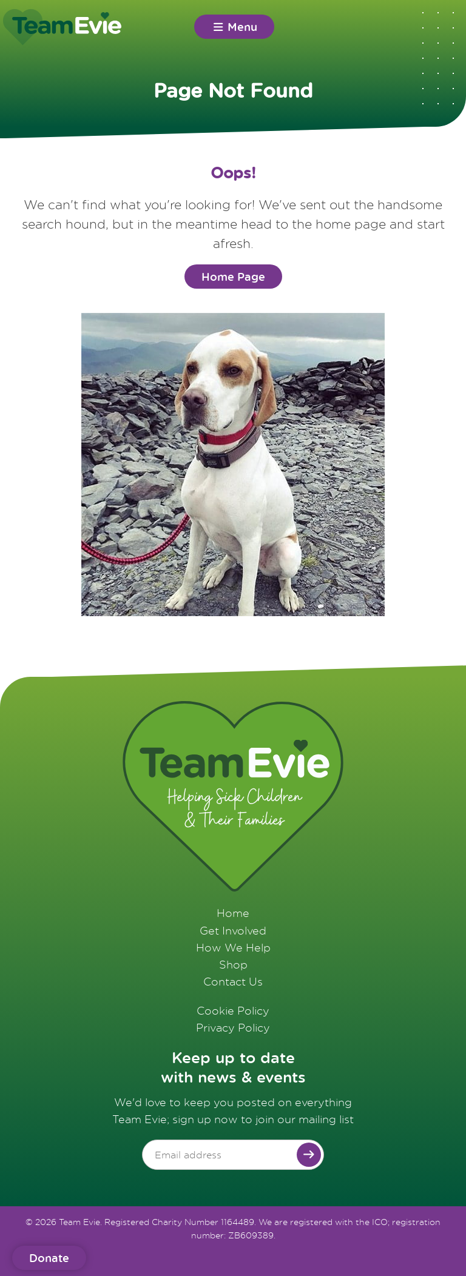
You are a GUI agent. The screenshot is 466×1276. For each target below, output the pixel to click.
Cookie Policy (233, 1010)
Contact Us (233, 981)
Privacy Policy (233, 1027)
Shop (233, 964)
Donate (49, 1258)
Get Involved (233, 930)
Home (233, 912)
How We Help (233, 947)
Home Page (233, 276)
